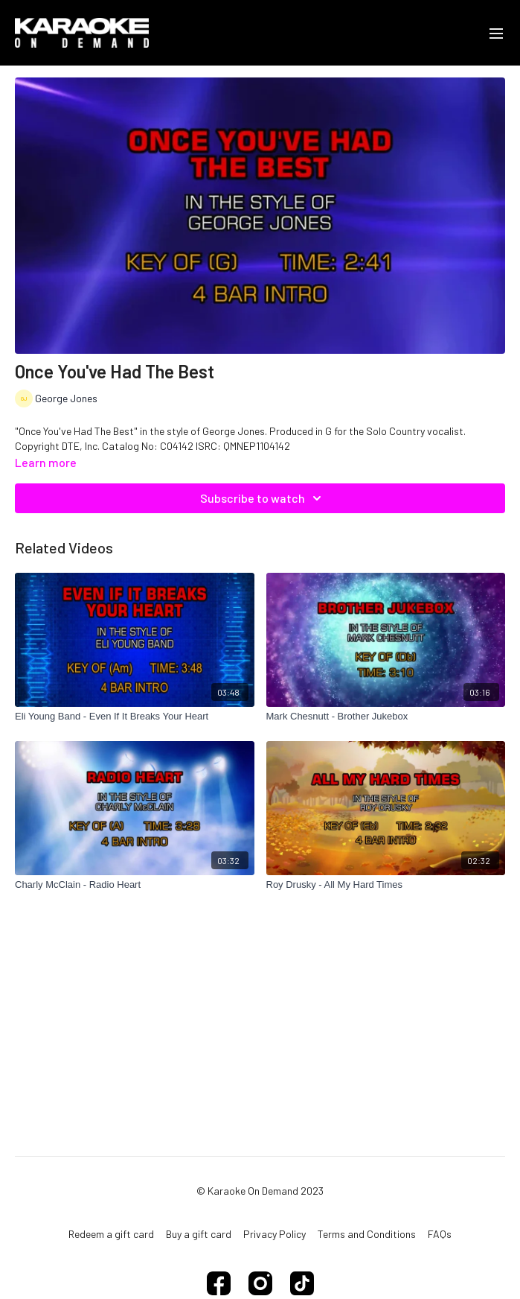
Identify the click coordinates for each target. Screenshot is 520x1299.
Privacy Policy (274, 1233)
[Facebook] (219, 1283)
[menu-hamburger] (496, 32)
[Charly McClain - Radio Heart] (134, 884)
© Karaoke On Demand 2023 (260, 1191)
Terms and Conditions (367, 1233)
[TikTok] (302, 1283)
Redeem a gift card (111, 1233)
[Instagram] (260, 1283)
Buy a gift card (198, 1233)
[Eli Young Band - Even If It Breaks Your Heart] (134, 716)
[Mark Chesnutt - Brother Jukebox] (386, 716)
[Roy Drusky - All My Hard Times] (386, 884)
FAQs (440, 1233)
